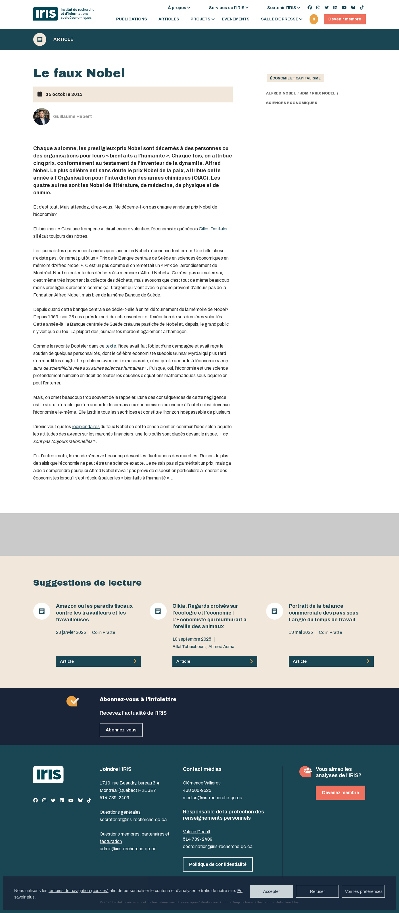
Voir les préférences (364, 891)
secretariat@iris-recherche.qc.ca (133, 819)
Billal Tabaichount (189, 646)
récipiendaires (86, 426)
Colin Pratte (103, 632)
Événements (236, 19)
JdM (304, 93)
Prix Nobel (324, 93)
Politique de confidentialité (217, 864)
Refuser (317, 891)
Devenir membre (344, 19)
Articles (168, 19)
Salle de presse (279, 19)
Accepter (271, 891)
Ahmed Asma (221, 646)
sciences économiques (291, 103)
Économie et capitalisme (295, 78)
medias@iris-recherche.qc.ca (212, 797)
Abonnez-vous (121, 729)
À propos (177, 7)
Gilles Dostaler (213, 228)
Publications (131, 19)
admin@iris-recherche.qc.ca (128, 848)
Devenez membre (340, 792)
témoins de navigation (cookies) (78, 890)
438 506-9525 (197, 790)
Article (63, 39)
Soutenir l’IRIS (281, 7)
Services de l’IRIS (227, 7)
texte (110, 346)
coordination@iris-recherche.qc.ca (217, 846)
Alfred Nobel (281, 93)
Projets (200, 19)
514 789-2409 (114, 797)
